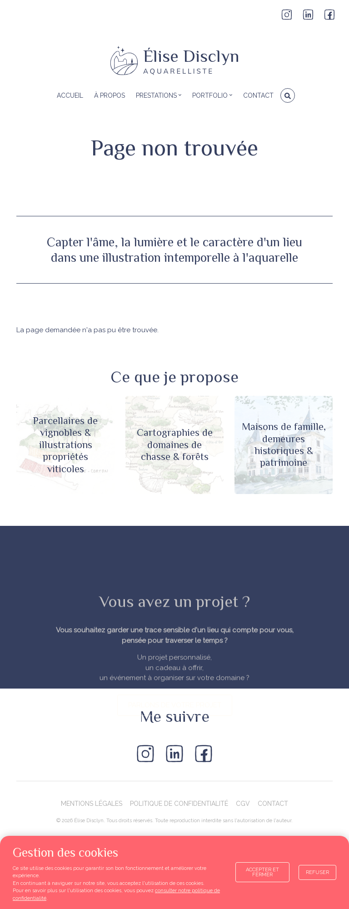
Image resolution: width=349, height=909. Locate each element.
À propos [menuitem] (109, 95)
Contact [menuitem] (258, 95)
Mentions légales (91, 803)
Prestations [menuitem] (157, 98)
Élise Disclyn (191, 55)
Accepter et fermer (262, 872)
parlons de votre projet (174, 772)
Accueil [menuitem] (70, 95)
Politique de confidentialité (179, 803)
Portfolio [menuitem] (211, 98)
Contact (273, 803)
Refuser (317, 872)
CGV (243, 803)
